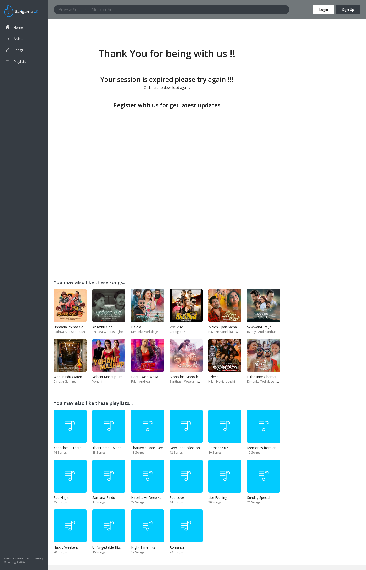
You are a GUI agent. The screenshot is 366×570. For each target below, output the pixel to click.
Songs (14, 50)
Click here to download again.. (167, 87)
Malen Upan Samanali (225, 327)
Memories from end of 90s (268, 447)
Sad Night (61, 497)
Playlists (15, 62)
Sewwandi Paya (259, 327)
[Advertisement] (166, 143)
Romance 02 (218, 447)
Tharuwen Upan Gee (147, 447)
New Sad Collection (185, 447)
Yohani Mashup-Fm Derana (113, 376)
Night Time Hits (143, 547)
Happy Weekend (66, 547)
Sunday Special (258, 497)
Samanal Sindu (103, 497)
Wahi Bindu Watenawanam (74, 376)
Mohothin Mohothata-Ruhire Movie (197, 376)
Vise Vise (176, 327)
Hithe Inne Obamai (261, 376)
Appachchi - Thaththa (70, 447)
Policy (39, 558)
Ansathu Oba (102, 327)
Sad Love (177, 497)
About (7, 558)
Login (323, 9)
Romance (177, 547)
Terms (29, 558)
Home (14, 27)
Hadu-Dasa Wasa (144, 376)
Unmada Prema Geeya (71, 327)
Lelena (213, 376)
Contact (18, 558)
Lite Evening (217, 497)
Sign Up (348, 9)
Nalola (136, 327)
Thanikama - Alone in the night (116, 447)
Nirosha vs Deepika (146, 497)
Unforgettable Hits (106, 547)
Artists (14, 39)
